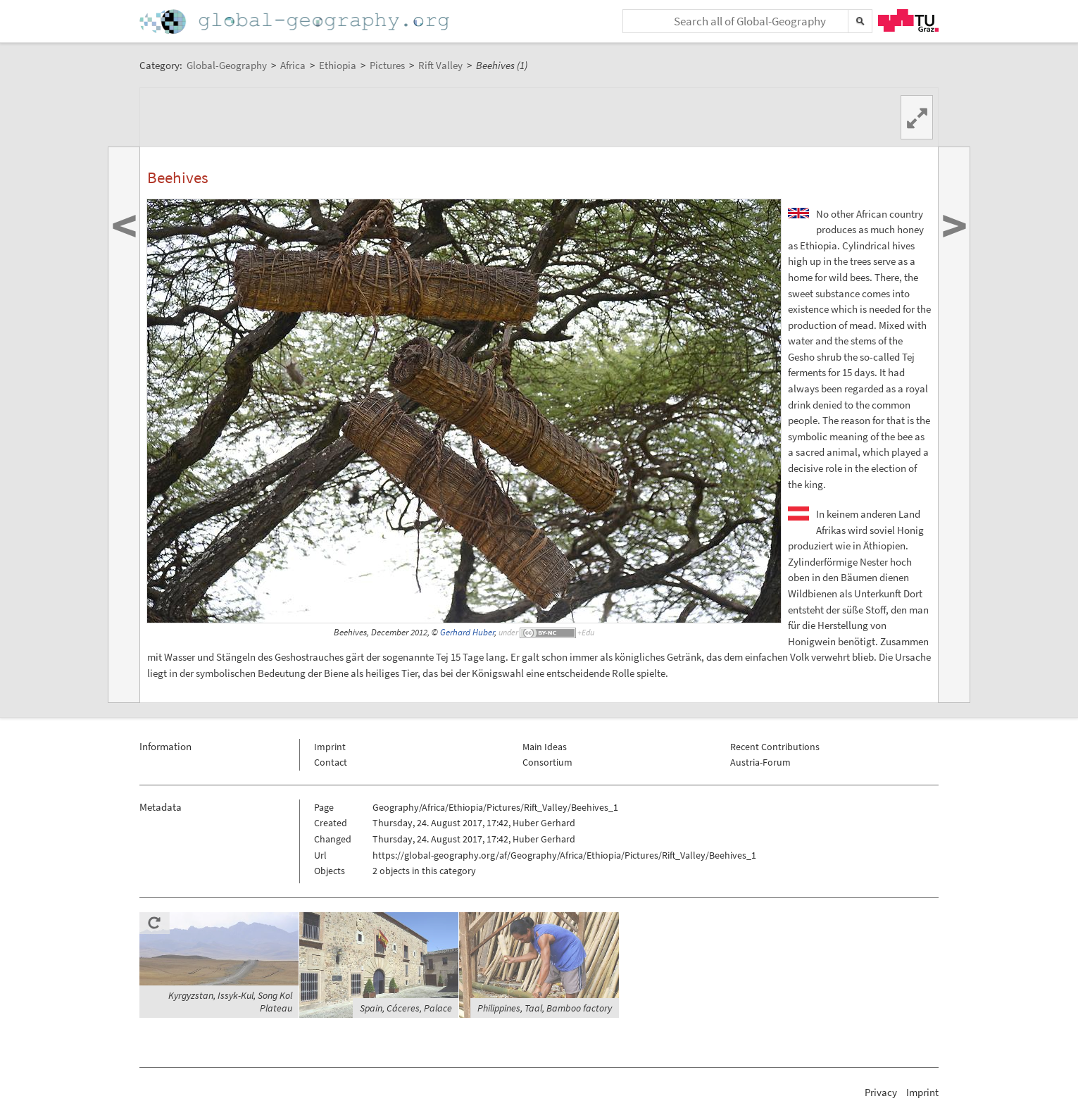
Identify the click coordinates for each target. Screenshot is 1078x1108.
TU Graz (908, 20)
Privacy (881, 1092)
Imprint (330, 746)
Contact (330, 762)
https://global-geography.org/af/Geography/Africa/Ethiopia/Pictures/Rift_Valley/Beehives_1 (564, 855)
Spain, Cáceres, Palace (406, 1008)
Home (295, 21)
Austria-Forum (760, 762)
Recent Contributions (775, 746)
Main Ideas (544, 746)
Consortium (547, 762)
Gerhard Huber (467, 632)
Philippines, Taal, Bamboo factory (544, 1008)
